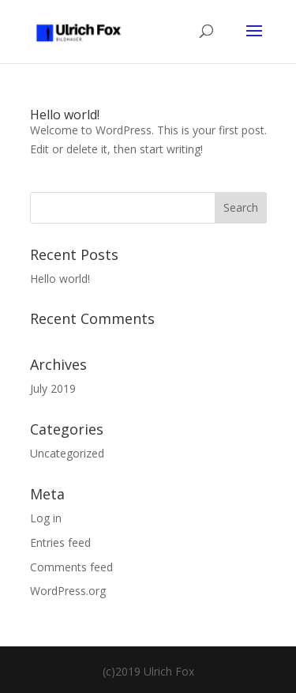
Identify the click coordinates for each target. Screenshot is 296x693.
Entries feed (60, 542)
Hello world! (64, 114)
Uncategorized (67, 453)
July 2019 (53, 388)
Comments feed (71, 566)
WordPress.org (68, 590)
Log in (46, 517)
